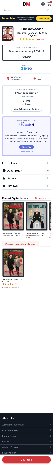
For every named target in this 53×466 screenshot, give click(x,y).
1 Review (40, 39)
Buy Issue (26, 459)
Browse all (43, 198)
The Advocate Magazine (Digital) (11, 280)
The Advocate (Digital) (11, 233)
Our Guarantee (10, 430)
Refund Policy (9, 436)
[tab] (26, 163)
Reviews (6, 441)
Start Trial (26, 147)
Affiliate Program (10, 447)
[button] (26, 163)
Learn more (26, 152)
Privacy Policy (9, 452)
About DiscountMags (13, 424)
